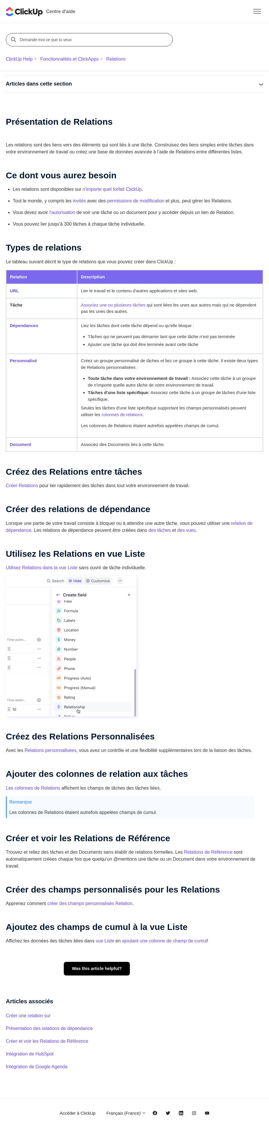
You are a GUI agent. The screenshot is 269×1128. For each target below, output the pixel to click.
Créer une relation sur (28, 1015)
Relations (116, 59)
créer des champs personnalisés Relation (89, 903)
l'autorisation (62, 212)
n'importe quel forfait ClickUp (112, 189)
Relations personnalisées (51, 750)
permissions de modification (135, 200)
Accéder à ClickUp (77, 1113)
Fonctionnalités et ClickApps (69, 59)
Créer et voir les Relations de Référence (47, 1041)
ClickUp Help (19, 59)
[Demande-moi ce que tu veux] (90, 39)
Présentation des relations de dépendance (49, 1028)
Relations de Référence (208, 852)
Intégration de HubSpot (30, 1053)
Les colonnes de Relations (33, 788)
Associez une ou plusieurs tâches (113, 304)
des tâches (159, 530)
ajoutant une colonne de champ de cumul (164, 940)
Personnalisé (23, 360)
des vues (186, 530)
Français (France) (126, 1113)
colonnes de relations (122, 414)
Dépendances (24, 325)
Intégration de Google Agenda (37, 1066)
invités (79, 200)
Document (20, 444)
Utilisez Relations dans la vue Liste (41, 567)
